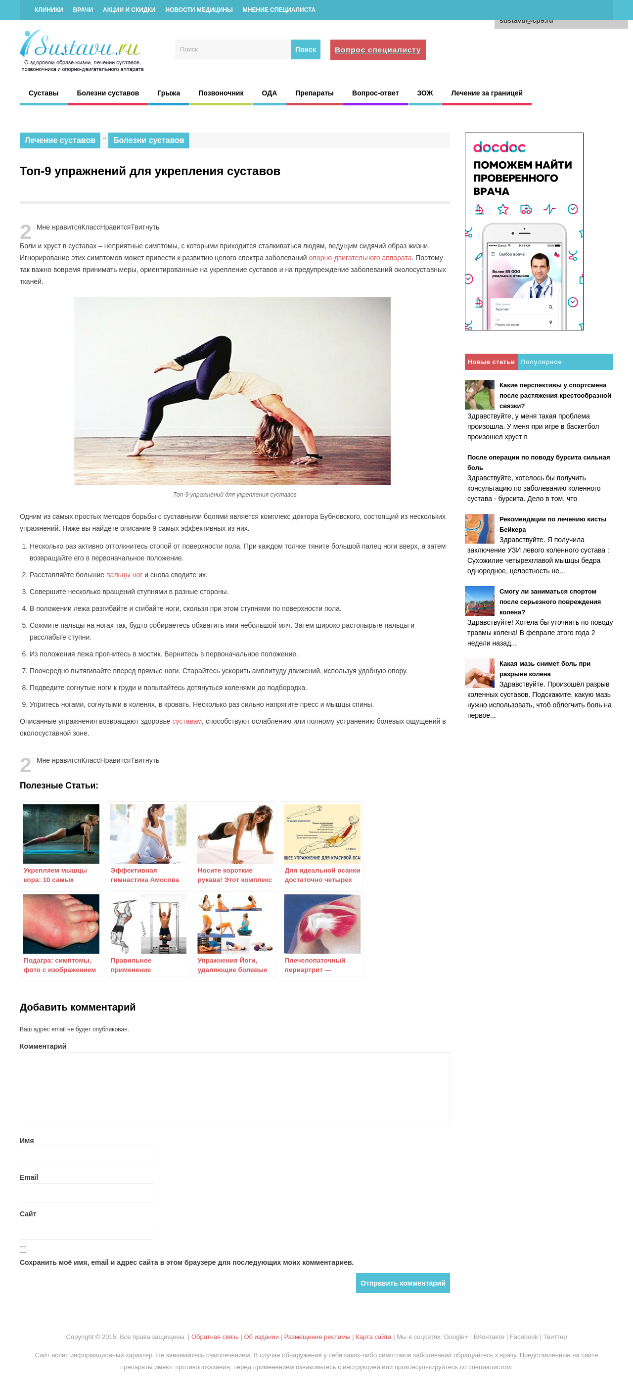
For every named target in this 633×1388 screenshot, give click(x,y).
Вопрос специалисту (378, 50)
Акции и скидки (129, 9)
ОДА (269, 93)
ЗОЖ (425, 93)
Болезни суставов (108, 93)
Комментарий (43, 1046)
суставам (187, 721)
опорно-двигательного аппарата (360, 258)
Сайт (28, 1214)
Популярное (541, 362)
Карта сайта (373, 1337)
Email (29, 1177)
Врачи (83, 9)
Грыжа (168, 93)
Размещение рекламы (317, 1337)
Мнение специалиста (279, 9)
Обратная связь (215, 1337)
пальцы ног (124, 575)
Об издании (261, 1337)
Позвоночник (220, 93)
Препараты (314, 93)
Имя (27, 1141)
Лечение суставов (60, 140)
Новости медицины (198, 9)
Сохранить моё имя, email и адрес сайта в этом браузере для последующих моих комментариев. (187, 1262)
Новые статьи (491, 362)
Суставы (44, 93)
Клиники (49, 9)
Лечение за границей (487, 93)
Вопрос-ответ (375, 93)
